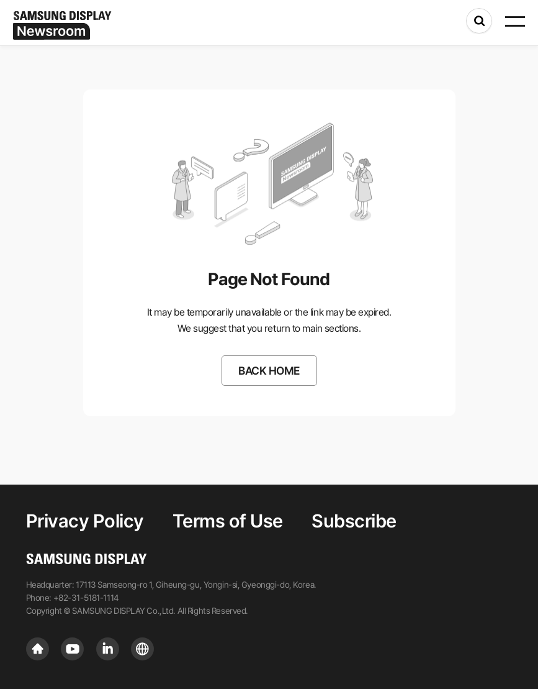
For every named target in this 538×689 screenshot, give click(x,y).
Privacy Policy (85, 521)
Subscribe (354, 521)
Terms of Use (228, 521)
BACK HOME (269, 370)
